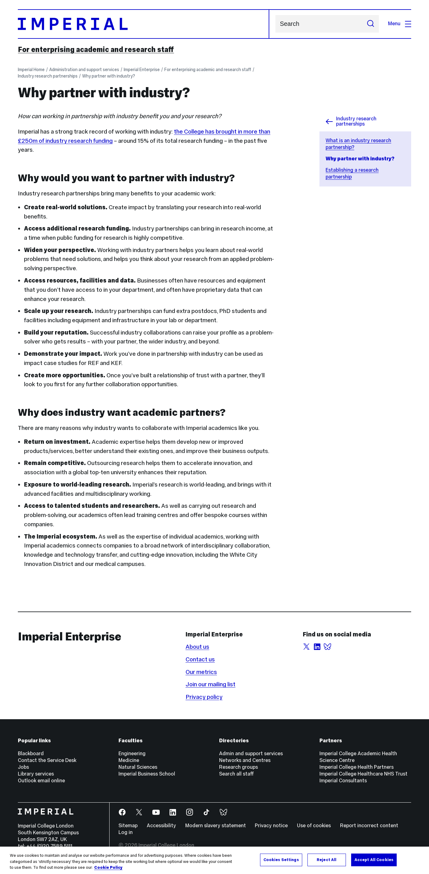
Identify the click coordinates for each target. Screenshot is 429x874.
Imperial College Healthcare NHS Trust (363, 774)
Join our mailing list (210, 684)
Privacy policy (204, 696)
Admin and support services (251, 753)
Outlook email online (41, 780)
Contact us (200, 659)
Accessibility (161, 825)
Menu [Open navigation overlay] (399, 23)
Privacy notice (271, 825)
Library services (36, 774)
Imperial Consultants (343, 780)
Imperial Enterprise (142, 69)
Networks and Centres (245, 760)
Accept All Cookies (374, 859)
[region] (214, 860)
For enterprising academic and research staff (96, 49)
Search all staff (236, 774)
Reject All (326, 859)
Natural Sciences (137, 767)
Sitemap (128, 825)
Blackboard (31, 753)
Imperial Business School (146, 774)
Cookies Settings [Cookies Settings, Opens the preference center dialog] (281, 859)
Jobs (23, 767)
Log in (125, 832)
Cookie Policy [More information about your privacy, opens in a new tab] (108, 867)
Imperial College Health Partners (356, 767)
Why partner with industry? (108, 76)
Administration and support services (84, 69)
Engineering (132, 753)
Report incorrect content (369, 825)
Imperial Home (31, 69)
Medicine (128, 760)
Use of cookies (314, 825)
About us (197, 646)
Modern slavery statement (215, 825)
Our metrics (201, 672)
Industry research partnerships (48, 76)
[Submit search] (370, 24)
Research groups (238, 767)
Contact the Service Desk (47, 760)
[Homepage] (143, 24)
